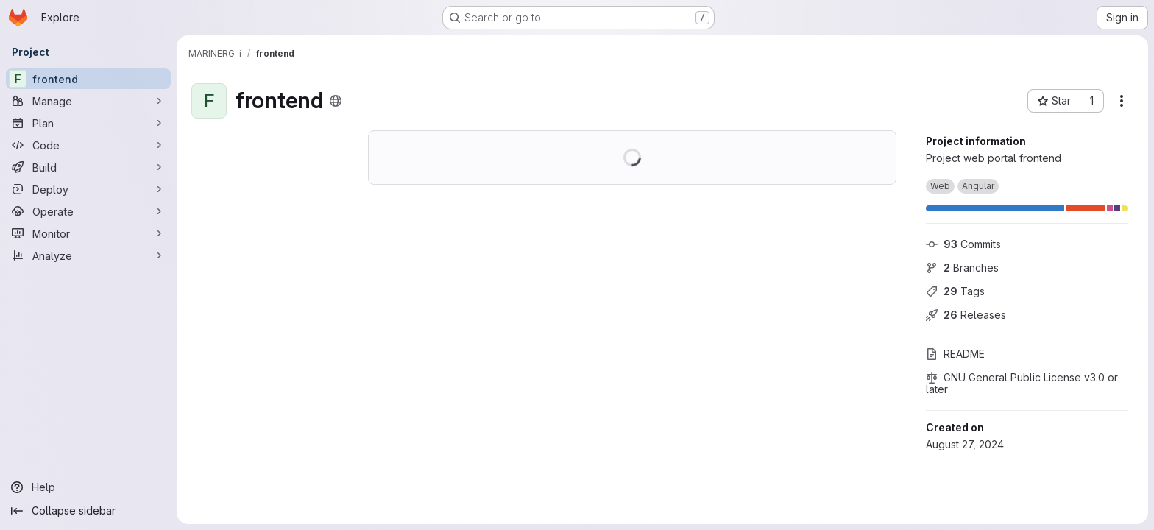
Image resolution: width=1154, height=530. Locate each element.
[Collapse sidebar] (88, 511)
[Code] (88, 145)
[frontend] (88, 78)
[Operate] (88, 211)
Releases (966, 314)
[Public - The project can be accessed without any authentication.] (335, 101)
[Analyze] (88, 255)
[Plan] (88, 123)
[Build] (88, 167)
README (955, 353)
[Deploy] (88, 189)
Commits (963, 244)
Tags (955, 291)
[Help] (88, 487)
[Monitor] (88, 233)
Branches (962, 267)
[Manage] (88, 101)
